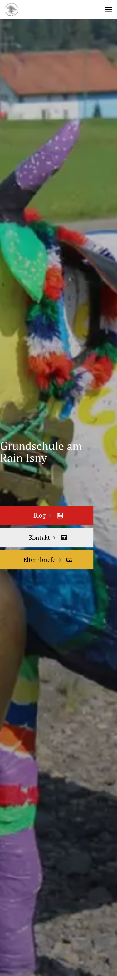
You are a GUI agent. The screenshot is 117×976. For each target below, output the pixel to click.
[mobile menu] (108, 9)
